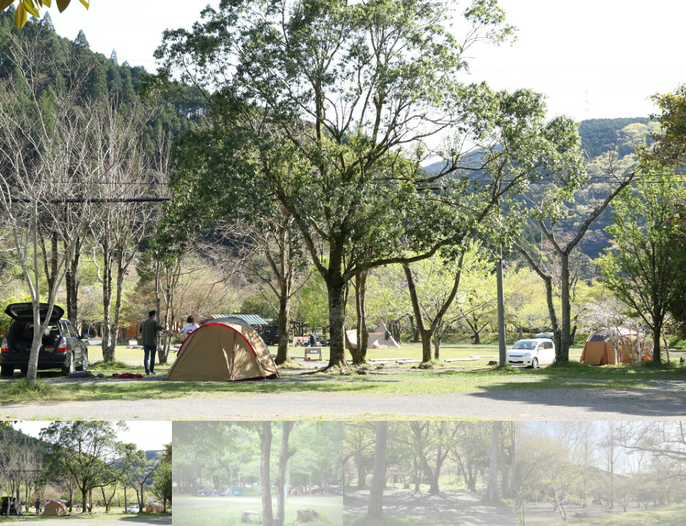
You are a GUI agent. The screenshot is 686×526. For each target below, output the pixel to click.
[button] (669, 210)
